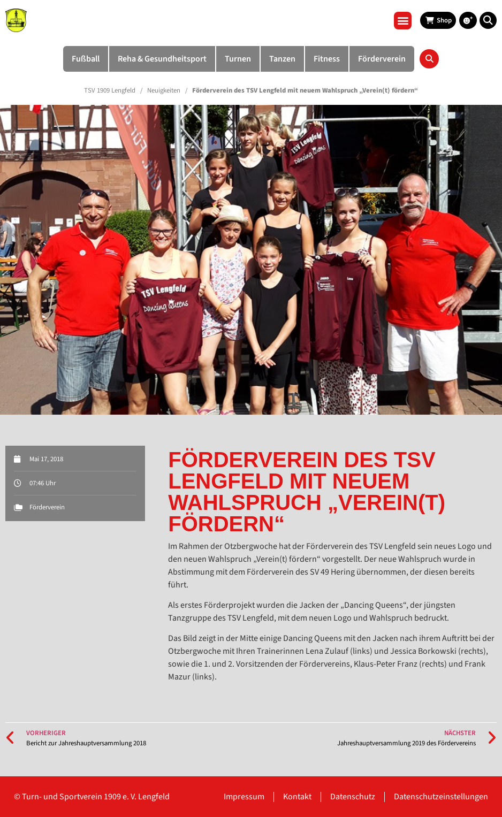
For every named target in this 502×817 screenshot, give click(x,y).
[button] (403, 20)
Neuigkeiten (163, 90)
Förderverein (47, 507)
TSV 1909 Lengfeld (109, 90)
